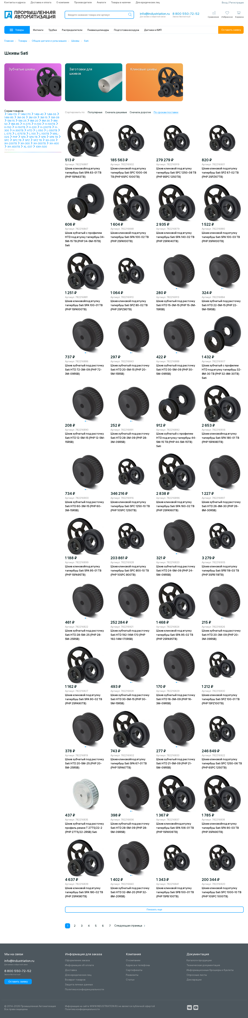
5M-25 (21, 120)
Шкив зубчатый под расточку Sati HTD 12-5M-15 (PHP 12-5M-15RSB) (85, 438)
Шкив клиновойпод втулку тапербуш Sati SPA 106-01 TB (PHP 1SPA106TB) (175, 828)
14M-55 (50, 114)
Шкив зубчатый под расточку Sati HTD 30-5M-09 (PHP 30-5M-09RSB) (175, 369)
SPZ (26, 140)
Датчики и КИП (153, 30)
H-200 (31, 127)
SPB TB (52, 137)
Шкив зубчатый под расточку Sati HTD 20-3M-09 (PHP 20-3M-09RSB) (221, 635)
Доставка (71, 970)
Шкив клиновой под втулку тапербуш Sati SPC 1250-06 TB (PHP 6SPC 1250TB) (222, 763)
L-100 (31, 133)
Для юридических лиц (148, 2)
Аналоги (101, 2)
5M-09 (53, 117)
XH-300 (24, 143)
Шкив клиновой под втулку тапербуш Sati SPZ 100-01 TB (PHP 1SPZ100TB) (221, 699)
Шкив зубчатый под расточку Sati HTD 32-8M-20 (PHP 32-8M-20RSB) (130, 892)
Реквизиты (132, 975)
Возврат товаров (75, 979)
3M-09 (31, 117)
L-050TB (50, 130)
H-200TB (44, 127)
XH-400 (52, 143)
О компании (62, 2)
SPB (42, 137)
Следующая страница (129, 925)
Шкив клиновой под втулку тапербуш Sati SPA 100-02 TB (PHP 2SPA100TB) (130, 237)
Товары (17, 30)
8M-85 (13, 124)
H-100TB (48, 124)
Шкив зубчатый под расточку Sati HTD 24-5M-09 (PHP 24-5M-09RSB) (175, 570)
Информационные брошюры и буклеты (210, 970)
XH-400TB (12, 146)
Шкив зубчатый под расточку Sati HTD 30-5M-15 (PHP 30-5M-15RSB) (130, 699)
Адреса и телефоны (138, 965)
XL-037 (26, 146)
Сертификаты (134, 970)
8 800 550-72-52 (185, 14)
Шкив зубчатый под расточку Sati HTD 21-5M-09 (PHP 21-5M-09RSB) (175, 763)
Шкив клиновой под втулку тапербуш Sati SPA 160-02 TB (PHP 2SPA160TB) (175, 506)
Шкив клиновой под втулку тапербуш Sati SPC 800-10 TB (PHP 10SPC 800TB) (130, 570)
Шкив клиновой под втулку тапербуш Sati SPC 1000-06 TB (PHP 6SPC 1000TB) (129, 172)
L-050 (38, 130)
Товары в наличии (121, 2)
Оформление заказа (77, 960)
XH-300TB (38, 143)
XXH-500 (40, 146)
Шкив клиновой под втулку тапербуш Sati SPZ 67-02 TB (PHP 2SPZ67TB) (220, 172)
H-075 (25, 124)
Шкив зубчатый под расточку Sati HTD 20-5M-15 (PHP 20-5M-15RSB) (130, 369)
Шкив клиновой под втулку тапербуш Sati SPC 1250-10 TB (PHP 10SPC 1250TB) (130, 506)
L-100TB (42, 133)
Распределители (72, 30)
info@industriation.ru (155, 14)
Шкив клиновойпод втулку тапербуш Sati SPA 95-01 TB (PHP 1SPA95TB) (83, 570)
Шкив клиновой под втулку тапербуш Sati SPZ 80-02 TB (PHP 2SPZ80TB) (129, 305)
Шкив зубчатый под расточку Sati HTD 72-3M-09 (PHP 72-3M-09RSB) (84, 369)
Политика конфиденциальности (84, 989)
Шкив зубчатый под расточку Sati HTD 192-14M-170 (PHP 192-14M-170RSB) (130, 635)
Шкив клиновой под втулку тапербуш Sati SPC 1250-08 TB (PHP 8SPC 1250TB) (176, 172)
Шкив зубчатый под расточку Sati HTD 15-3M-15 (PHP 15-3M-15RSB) (176, 305)
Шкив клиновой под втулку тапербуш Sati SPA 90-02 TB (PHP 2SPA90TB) (83, 699)
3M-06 (19, 117)
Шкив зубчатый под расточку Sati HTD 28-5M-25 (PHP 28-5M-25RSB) (84, 635)
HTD (28, 130)
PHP (14, 137)
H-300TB (16, 130)
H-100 (36, 124)
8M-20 (32, 120)
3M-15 (42, 117)
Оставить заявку (231, 29)
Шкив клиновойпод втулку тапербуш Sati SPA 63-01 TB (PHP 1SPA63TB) (83, 172)
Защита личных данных (79, 984)
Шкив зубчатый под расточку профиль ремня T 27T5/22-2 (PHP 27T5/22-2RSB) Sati (84, 828)
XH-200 (48, 140)
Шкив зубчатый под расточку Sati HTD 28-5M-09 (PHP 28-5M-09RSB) (130, 828)
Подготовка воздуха (126, 30)
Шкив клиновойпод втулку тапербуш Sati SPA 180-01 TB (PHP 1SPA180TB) (220, 438)
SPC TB (15, 140)
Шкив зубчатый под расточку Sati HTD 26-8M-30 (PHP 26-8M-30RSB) (221, 506)
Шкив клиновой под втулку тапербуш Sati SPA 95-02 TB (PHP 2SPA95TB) (174, 635)
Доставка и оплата (41, 2)
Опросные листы (197, 975)
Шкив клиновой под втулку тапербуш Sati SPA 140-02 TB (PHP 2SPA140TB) (175, 237)
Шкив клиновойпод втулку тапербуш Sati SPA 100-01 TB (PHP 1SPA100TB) (84, 305)
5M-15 (9, 120)
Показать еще (154, 909)
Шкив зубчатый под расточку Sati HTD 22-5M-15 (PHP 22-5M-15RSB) (221, 305)
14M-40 (37, 114)
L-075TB (19, 133)
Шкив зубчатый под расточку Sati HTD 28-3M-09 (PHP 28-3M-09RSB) (130, 438)
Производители (83, 2)
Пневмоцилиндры (98, 30)
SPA (22, 137)
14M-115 (10, 114)
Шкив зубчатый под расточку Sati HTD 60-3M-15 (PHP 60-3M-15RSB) (84, 506)
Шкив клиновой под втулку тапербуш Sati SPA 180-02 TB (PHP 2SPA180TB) (84, 892)
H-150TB (18, 127)
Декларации (194, 979)
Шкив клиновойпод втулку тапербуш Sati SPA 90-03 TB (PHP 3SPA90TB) (220, 828)
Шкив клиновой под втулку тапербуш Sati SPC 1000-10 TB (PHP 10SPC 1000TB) (221, 892)
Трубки (52, 30)
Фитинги (38, 30)
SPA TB (32, 137)
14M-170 (24, 114)
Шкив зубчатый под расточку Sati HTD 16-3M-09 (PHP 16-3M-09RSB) (175, 699)
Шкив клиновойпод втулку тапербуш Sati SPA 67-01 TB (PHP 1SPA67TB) (129, 763)
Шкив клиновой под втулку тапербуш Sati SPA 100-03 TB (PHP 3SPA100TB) (221, 237)
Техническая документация (203, 965)
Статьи (130, 979)
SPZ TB (36, 140)
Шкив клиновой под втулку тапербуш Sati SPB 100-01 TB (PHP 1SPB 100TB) (175, 892)
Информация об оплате (79, 965)
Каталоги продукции (199, 960)
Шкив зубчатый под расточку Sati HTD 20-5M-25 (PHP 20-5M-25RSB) (84, 763)
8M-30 (44, 120)
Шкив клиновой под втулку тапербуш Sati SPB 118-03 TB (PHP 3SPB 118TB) (220, 570)
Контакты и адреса (14, 2)
